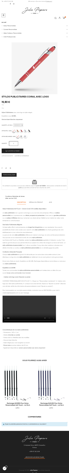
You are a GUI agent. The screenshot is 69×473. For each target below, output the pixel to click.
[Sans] (13, 130)
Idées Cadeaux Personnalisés (12, 33)
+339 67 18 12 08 (34, 451)
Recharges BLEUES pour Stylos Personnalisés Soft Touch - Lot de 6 (51, 404)
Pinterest (10, 168)
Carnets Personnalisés (10, 29)
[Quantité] (18, 125)
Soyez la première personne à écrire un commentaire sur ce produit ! (25, 424)
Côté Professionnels (9, 37)
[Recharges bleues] (25, 136)
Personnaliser (9, 174)
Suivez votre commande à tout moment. (19, 273)
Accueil (4, 22)
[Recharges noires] (21, 136)
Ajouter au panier (12, 151)
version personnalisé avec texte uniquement (32, 348)
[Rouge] (21, 130)
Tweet (6, 168)
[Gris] (25, 130)
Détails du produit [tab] (36, 202)
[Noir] (29, 130)
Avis (50, 202)
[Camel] (17, 130)
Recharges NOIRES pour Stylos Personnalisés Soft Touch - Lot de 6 (18, 404)
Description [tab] (21, 202)
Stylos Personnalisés (9, 25)
